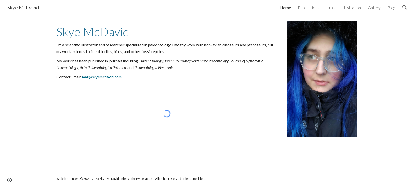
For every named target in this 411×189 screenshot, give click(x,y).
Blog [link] (391, 7)
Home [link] (285, 7)
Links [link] (330, 7)
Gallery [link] (374, 7)
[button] (404, 7)
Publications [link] (308, 7)
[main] (166, 52)
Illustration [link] (351, 7)
